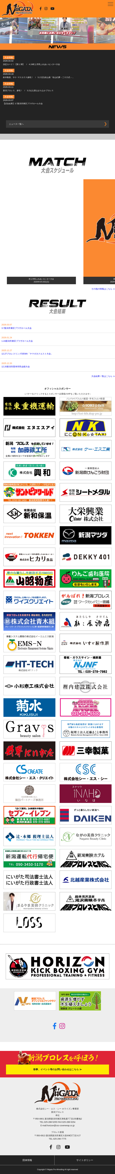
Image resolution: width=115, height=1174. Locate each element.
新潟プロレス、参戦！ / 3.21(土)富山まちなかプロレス (28, 90)
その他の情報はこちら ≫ (103, 289)
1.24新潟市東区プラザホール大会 (17, 341)
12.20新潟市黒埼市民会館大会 (15, 366)
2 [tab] (55, 39)
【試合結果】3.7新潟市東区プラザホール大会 (23, 103)
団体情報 (27, 1160)
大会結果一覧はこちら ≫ (103, 376)
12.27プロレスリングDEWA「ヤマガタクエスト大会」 (27, 353)
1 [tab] (50, 39)
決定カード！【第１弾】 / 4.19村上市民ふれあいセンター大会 (31, 64)
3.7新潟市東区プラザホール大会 (16, 328)
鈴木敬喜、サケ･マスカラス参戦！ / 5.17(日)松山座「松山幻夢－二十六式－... (38, 77)
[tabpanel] (58, 22)
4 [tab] (64, 39)
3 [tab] (59, 39)
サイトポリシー (84, 1160)
